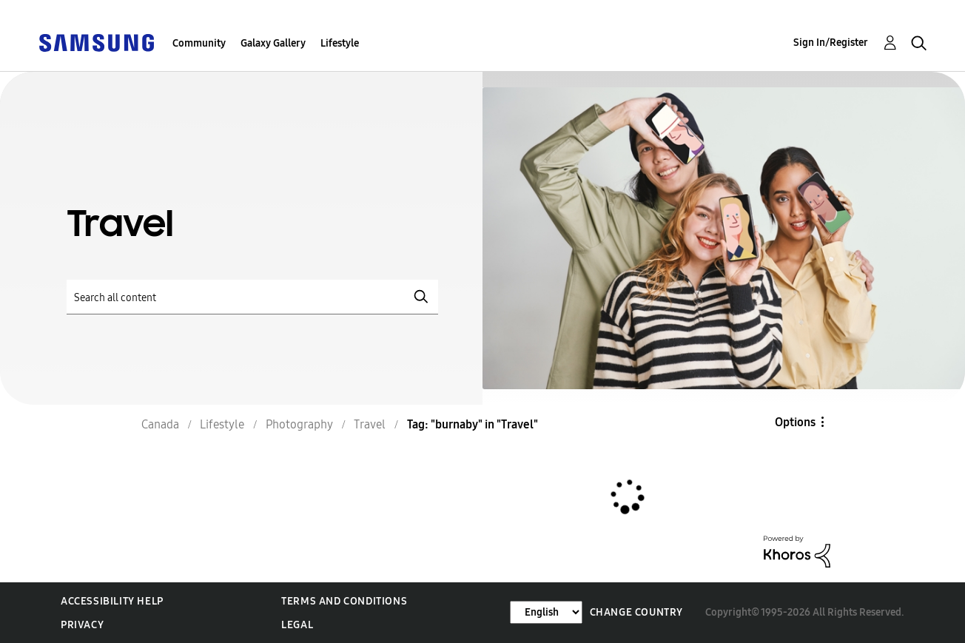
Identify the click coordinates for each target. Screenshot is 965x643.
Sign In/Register (830, 42)
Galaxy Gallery (273, 43)
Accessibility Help (112, 601)
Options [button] (795, 422)
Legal (297, 625)
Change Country (636, 612)
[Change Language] (546, 612)
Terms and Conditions (344, 601)
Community (199, 43)
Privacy (82, 625)
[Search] (252, 297)
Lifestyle (339, 43)
